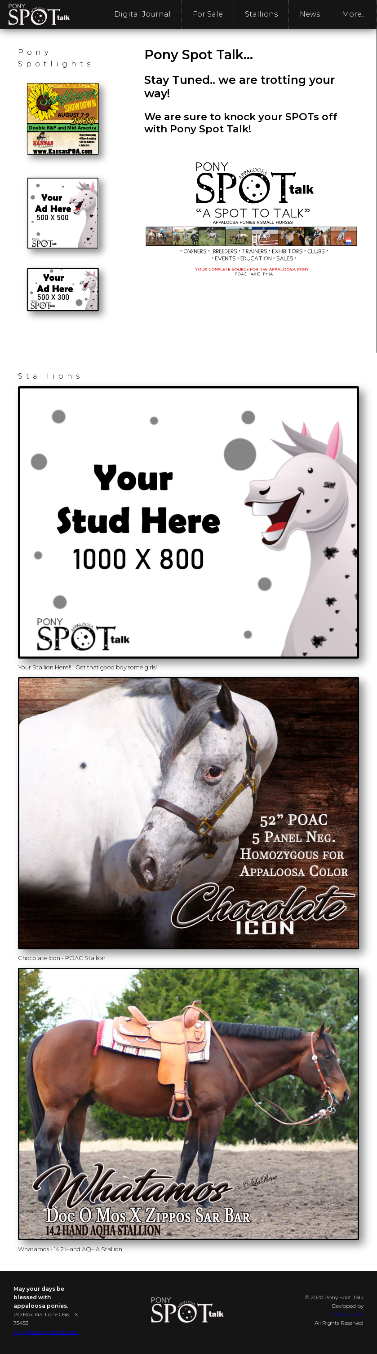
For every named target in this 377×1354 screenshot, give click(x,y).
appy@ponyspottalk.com (46, 1331)
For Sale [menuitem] (208, 14)
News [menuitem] (310, 14)
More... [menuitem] (354, 14)
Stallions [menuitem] (261, 14)
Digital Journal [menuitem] (142, 14)
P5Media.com (346, 1314)
